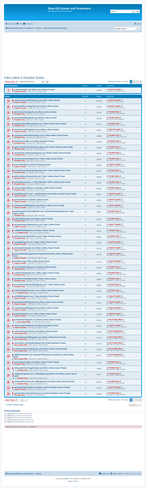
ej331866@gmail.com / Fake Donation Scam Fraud (36, 296)
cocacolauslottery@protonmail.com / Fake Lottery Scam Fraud (42, 170)
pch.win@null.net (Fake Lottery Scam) (31, 200)
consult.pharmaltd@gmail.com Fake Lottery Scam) (37, 100)
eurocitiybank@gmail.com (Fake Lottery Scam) (35, 267)
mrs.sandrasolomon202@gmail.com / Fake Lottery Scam (39, 284)
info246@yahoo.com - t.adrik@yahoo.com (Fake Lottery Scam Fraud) (45, 194)
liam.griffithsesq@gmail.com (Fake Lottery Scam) (36, 106)
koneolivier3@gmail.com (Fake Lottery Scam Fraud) (37, 320)
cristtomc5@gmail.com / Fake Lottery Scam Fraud (36, 273)
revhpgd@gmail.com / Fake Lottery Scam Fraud (35, 242)
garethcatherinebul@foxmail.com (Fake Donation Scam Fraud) (42, 393)
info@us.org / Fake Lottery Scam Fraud (31, 261)
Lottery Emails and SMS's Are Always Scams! (34, 90)
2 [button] (134, 81)
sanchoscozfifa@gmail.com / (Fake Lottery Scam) (36, 129)
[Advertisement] (73, 54)
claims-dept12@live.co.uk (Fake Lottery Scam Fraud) (38, 188)
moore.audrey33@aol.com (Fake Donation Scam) (36, 325)
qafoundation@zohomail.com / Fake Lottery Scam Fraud (39, 176)
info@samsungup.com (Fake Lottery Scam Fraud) (36, 362)
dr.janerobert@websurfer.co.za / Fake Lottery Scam (37, 224)
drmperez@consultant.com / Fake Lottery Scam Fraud (38, 159)
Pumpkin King (19, 114)
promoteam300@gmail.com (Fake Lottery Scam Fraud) (38, 302)
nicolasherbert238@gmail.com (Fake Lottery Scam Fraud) (40, 337)
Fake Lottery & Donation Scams (24, 77)
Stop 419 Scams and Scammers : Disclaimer (20, 427)
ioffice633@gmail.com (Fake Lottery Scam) (33, 219)
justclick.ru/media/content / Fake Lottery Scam (35, 279)
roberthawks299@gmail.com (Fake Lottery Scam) (36, 308)
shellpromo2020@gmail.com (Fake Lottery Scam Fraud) (39, 205)
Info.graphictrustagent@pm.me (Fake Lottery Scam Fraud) (40, 368)
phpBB (65, 478)
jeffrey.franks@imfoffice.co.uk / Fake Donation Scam (37, 236)
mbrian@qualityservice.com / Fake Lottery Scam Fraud (38, 290)
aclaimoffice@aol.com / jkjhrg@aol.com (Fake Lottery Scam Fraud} (44, 381)
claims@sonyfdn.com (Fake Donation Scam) (34, 141)
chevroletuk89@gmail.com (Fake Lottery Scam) (35, 118)
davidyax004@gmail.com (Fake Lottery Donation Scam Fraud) (42, 387)
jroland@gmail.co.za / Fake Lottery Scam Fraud (35, 314)
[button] (140, 81)
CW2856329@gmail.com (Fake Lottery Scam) (34, 230)
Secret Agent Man (24, 322)
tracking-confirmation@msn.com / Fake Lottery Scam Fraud (41, 135)
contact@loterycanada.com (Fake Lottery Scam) (35, 331)
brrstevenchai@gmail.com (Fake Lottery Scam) (35, 112)
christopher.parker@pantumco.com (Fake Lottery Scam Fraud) (42, 153)
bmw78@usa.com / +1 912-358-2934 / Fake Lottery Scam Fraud (42, 182)
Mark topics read (114, 81)
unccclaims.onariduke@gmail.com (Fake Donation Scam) (40, 343)
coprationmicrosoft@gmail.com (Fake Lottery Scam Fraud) (40, 349)
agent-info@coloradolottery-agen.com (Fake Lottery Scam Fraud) (43, 147)
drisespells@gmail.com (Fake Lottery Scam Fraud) (37, 248)
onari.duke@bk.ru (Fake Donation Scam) (32, 164)
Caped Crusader (20, 91)
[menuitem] (19, 24)
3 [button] (137, 81)
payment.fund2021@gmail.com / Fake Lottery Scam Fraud (40, 124)
